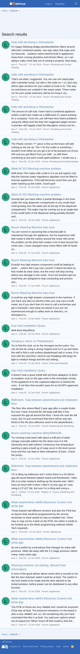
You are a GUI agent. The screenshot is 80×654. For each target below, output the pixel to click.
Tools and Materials (58, 363)
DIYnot (7, 642)
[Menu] (4, 3)
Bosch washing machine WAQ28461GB (36, 433)
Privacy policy (47, 646)
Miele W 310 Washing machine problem (36, 168)
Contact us (15, 646)
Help (58, 646)
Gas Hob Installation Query (28, 325)
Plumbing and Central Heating (63, 161)
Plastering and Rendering (61, 426)
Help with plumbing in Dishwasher (32, 42)
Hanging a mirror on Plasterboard (32, 341)
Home (66, 646)
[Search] (76, 4)
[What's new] (69, 4)
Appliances (54, 187)
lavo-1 (14, 64)
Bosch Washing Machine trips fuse (33, 227)
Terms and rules (30, 646)
